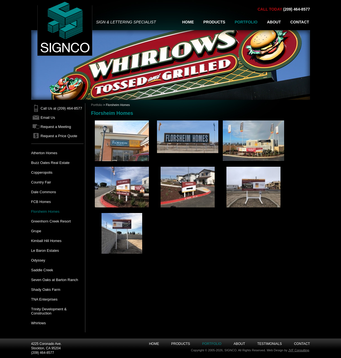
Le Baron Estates (45, 250)
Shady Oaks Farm (46, 289)
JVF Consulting (298, 350)
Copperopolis (42, 172)
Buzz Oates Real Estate (50, 163)
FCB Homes (41, 202)
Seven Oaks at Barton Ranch (54, 280)
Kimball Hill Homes (46, 241)
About (239, 344)
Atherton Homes (44, 153)
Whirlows (38, 323)
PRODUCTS (214, 22)
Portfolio (96, 105)
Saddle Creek (42, 270)
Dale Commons (43, 192)
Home (154, 344)
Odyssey (38, 260)
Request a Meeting (56, 127)
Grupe (36, 231)
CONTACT (299, 22)
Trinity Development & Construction (49, 311)
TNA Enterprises (44, 299)
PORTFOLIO (246, 22)
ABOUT (274, 22)
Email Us (48, 117)
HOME (188, 22)
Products (180, 344)
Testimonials (269, 344)
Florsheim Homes (45, 211)
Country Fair (41, 182)
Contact (302, 344)
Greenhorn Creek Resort (51, 221)
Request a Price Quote (59, 136)
